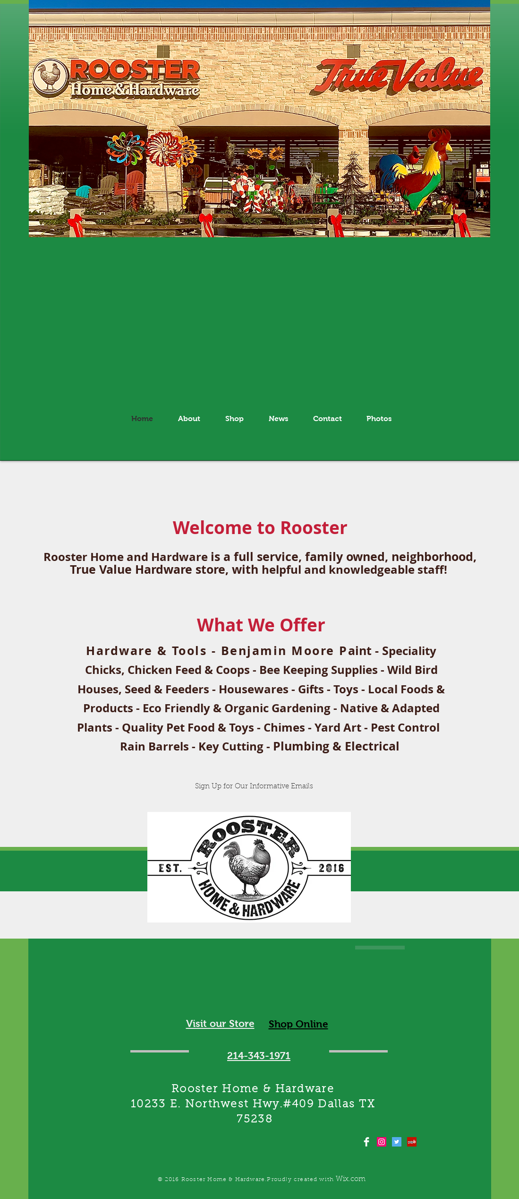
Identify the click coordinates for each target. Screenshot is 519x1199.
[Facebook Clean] (366, 1142)
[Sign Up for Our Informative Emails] (254, 786)
